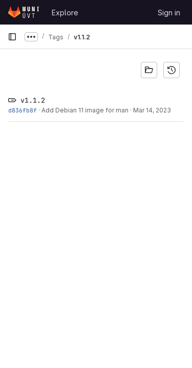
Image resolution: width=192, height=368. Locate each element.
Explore (65, 12)
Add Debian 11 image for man (85, 110)
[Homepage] (25, 12)
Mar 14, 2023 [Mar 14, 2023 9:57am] (152, 110)
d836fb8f (22, 110)
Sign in (169, 12)
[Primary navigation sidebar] (12, 37)
